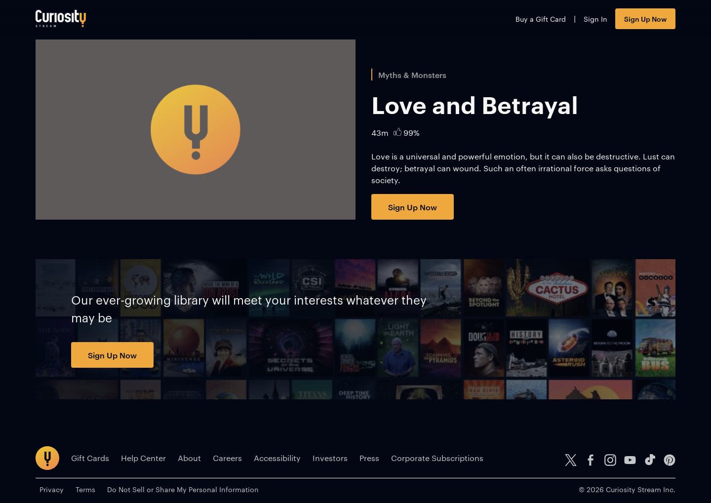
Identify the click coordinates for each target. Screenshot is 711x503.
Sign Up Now (645, 18)
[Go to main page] (61, 18)
